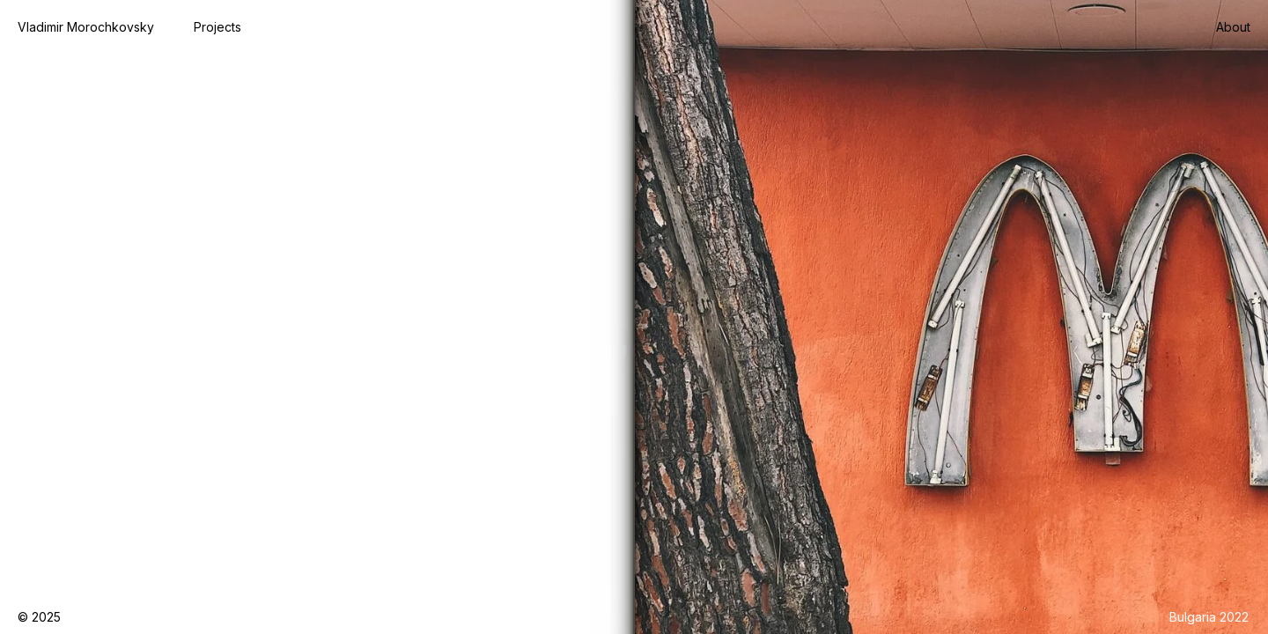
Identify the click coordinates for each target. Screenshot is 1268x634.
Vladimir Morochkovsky (86, 26)
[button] (217, 27)
